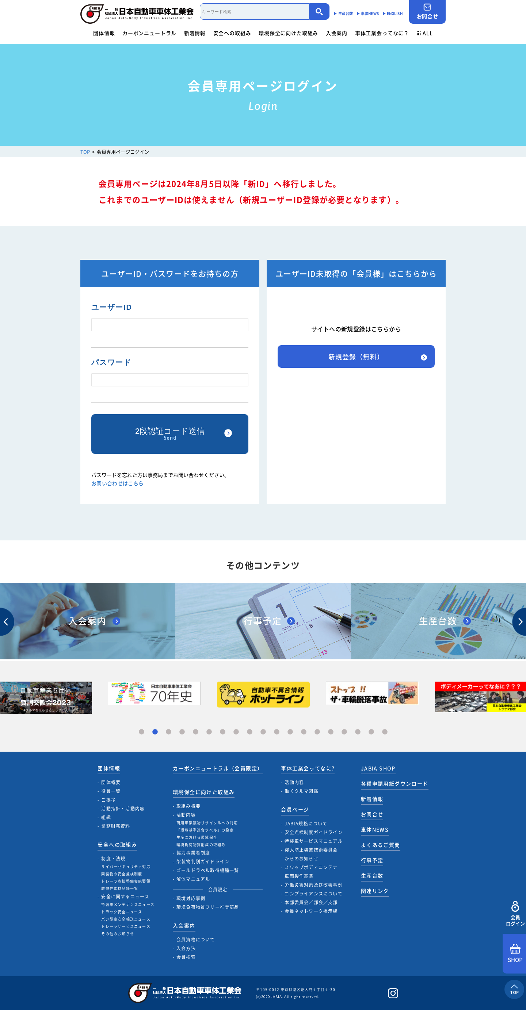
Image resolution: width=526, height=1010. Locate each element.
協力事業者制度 (193, 852)
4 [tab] (182, 732)
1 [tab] (141, 732)
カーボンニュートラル (149, 32)
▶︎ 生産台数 (343, 13)
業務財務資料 (115, 826)
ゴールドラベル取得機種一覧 (207, 870)
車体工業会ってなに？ (382, 32)
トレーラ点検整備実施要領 (125, 881)
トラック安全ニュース (121, 911)
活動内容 (186, 815)
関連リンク (375, 890)
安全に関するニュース (125, 896)
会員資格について (195, 939)
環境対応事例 (190, 898)
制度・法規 (113, 858)
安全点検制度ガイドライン (313, 832)
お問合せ (427, 11)
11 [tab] (277, 732)
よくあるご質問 (380, 844)
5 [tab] (196, 732)
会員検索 (186, 957)
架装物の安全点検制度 (121, 873)
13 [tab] (304, 732)
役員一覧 (111, 791)
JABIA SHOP (378, 768)
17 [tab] (358, 732)
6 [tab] (209, 732)
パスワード (111, 362)
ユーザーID (111, 307)
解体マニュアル (193, 879)
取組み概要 (188, 806)
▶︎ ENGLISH (392, 13)
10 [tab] (263, 732)
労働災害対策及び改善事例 (313, 885)
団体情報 (104, 32)
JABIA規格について (306, 823)
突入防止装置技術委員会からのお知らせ (311, 854)
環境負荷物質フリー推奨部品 (207, 907)
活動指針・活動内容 (123, 808)
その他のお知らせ (117, 933)
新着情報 (195, 32)
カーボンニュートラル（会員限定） (218, 768)
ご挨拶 (108, 800)
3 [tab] (168, 732)
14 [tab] (317, 732)
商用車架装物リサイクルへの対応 (207, 822)
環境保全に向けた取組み (288, 32)
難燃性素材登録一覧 (119, 888)
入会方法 (186, 948)
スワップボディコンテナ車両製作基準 (311, 871)
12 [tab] (290, 732)
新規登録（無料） (356, 357)
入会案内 (336, 32)
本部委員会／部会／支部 (311, 902)
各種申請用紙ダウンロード (394, 783)
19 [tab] (385, 732)
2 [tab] (155, 732)
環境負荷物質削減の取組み (200, 844)
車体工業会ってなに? (308, 768)
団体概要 (111, 782)
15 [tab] (331, 732)
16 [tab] (344, 732)
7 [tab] (223, 732)
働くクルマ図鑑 (301, 791)
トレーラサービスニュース (125, 926)
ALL (425, 32)
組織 (106, 817)
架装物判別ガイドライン (202, 861)
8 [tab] (236, 732)
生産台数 (372, 875)
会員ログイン (515, 914)
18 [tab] (371, 732)
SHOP (515, 954)
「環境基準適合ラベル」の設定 (205, 830)
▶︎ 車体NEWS (368, 13)
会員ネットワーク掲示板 (311, 911)
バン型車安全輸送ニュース (125, 919)
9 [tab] (250, 732)
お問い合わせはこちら (117, 484)
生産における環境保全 (196, 837)
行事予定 (372, 860)
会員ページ (295, 809)
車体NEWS (375, 829)
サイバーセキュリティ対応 (125, 866)
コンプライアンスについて (313, 893)
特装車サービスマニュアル (313, 841)
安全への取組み (232, 32)
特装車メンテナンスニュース (128, 904)
